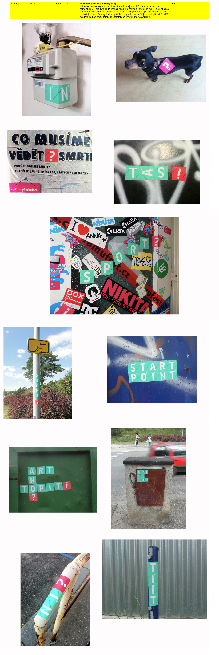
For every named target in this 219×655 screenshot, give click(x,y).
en (173, 3)
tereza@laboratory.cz (114, 17)
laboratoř (14, 3)
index (32, 3)
